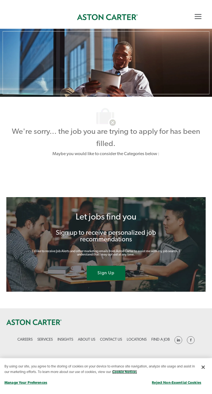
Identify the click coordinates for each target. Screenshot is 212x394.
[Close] (203, 367)
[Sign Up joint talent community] (106, 273)
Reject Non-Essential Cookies (176, 383)
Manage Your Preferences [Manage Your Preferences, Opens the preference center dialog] (25, 383)
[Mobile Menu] (198, 16)
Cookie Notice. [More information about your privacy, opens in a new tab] (124, 372)
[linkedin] (178, 340)
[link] (107, 17)
